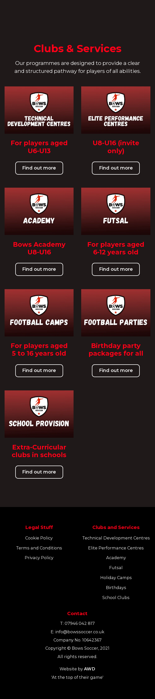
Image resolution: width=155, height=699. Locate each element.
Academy (116, 557)
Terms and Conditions (39, 547)
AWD (89, 668)
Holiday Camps (116, 577)
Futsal (116, 567)
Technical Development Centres (116, 537)
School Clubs (116, 597)
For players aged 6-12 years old (115, 248)
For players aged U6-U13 (39, 146)
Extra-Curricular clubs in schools (39, 451)
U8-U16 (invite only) (116, 146)
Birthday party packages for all (116, 349)
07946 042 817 (80, 623)
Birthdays (116, 587)
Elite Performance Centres (116, 547)
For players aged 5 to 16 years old (39, 349)
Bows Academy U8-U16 (39, 248)
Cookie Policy (39, 537)
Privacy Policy (39, 557)
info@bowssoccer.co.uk (79, 631)
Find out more (39, 168)
